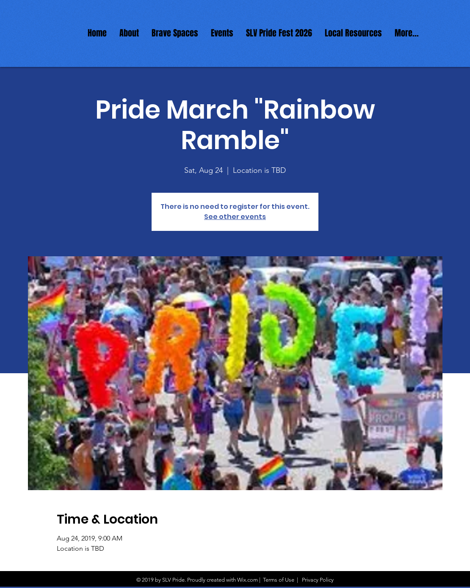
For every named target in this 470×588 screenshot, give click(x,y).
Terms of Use (278, 580)
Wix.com (247, 580)
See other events (235, 217)
